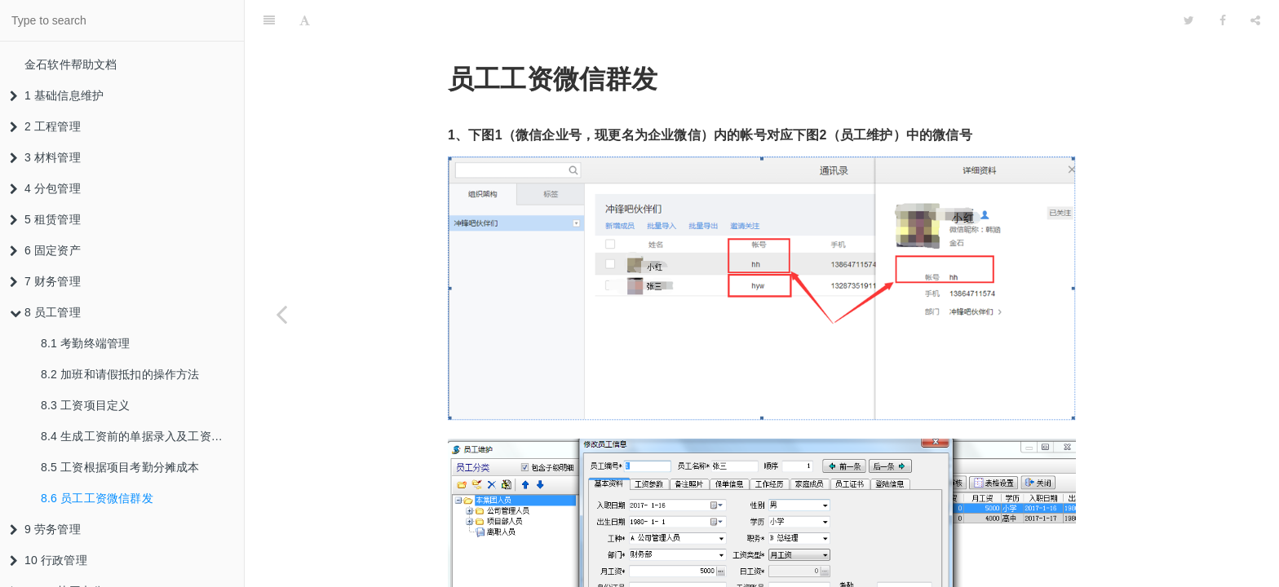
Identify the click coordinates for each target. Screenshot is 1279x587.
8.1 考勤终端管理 (85, 343)
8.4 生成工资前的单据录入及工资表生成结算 (142, 436)
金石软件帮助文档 (70, 64)
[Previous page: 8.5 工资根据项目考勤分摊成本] (281, 314)
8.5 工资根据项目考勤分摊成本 (120, 467)
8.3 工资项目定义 (85, 405)
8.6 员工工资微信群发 (97, 498)
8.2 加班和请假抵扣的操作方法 (120, 374)
